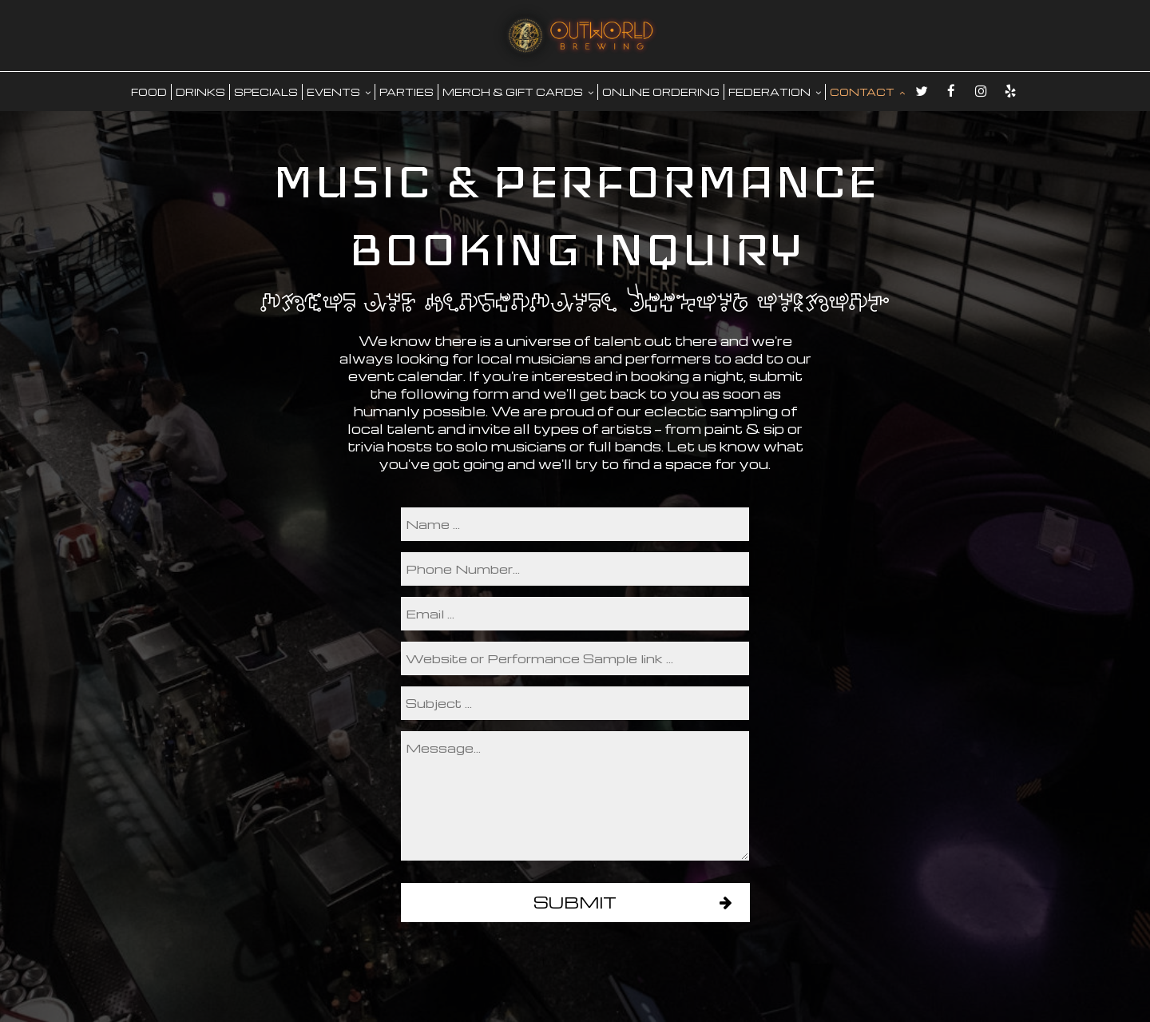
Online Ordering (661, 91)
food (149, 91)
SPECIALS (266, 91)
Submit (575, 902)
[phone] (575, 569)
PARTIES (406, 91)
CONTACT (867, 91)
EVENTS (339, 91)
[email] (575, 613)
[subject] (575, 703)
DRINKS (200, 91)
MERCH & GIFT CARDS (517, 91)
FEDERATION (774, 91)
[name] (575, 524)
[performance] (575, 658)
